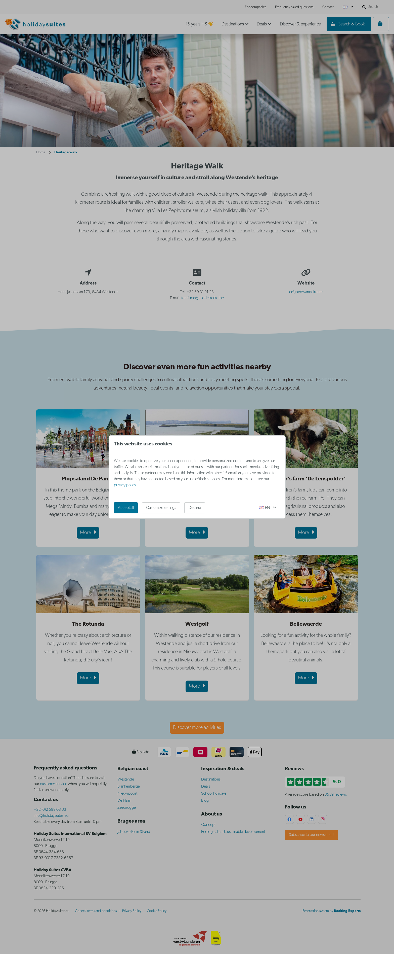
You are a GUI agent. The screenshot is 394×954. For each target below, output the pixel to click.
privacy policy (125, 485)
